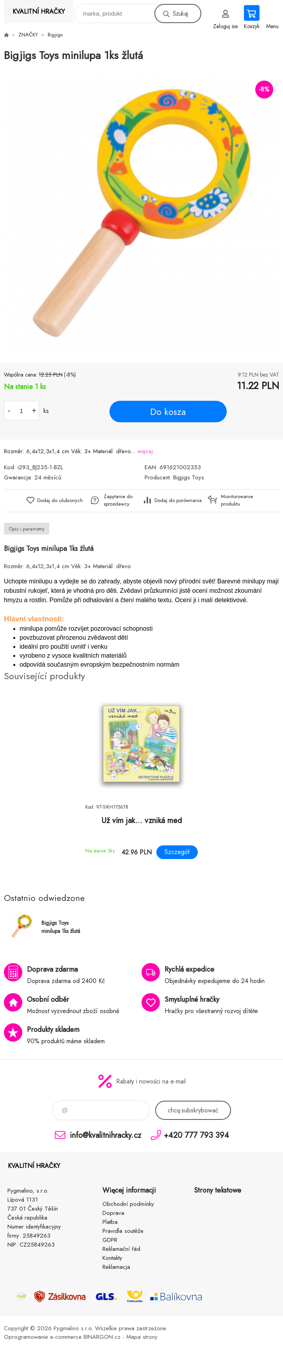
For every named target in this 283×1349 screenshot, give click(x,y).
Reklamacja (116, 1267)
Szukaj (180, 13)
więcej (145, 451)
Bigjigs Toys (188, 477)
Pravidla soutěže (122, 1231)
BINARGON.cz (102, 1337)
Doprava (113, 1213)
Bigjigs (55, 34)
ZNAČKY (28, 34)
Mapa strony (142, 1337)
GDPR (109, 1240)
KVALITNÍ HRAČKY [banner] (39, 11)
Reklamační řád (121, 1249)
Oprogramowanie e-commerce (43, 1337)
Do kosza (168, 411)
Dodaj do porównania (178, 500)
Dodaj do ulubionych (60, 500)
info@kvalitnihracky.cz (105, 1135)
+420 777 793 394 (196, 1135)
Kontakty (112, 1258)
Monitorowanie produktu (237, 500)
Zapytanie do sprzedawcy (118, 500)
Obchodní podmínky (128, 1204)
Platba (110, 1222)
